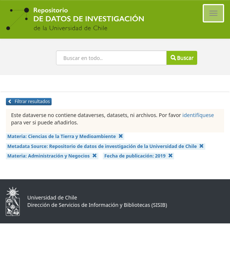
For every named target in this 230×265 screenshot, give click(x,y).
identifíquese (198, 115)
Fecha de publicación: (138, 156)
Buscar (182, 57)
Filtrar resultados (29, 101)
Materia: (65, 136)
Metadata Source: (105, 146)
